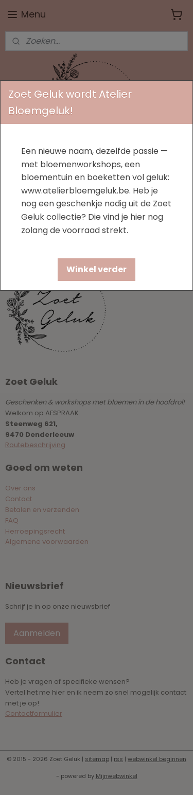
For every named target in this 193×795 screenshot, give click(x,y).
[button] (96, 269)
